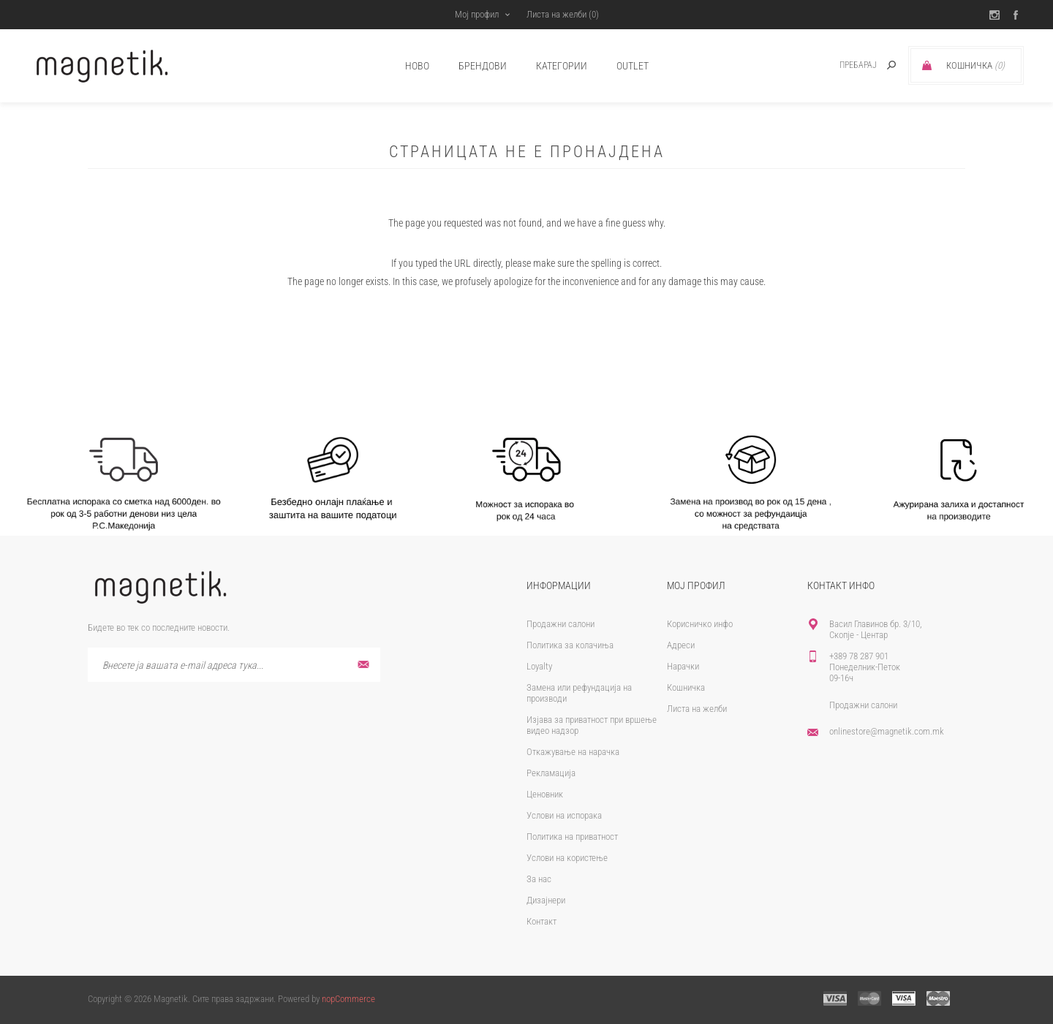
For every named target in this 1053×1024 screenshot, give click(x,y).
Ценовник (544, 794)
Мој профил (475, 14)
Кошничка (686, 687)
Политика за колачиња (570, 645)
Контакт (541, 921)
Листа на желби (697, 708)
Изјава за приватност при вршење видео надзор (591, 725)
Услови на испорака (564, 815)
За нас (538, 878)
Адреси (681, 645)
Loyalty (539, 666)
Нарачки (683, 666)
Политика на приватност (572, 836)
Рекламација (550, 772)
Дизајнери (545, 900)
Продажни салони (560, 623)
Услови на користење (567, 857)
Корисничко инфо (700, 623)
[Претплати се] (234, 665)
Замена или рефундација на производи (579, 693)
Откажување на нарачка (572, 751)
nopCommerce (348, 998)
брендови (482, 66)
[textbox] (842, 65)
